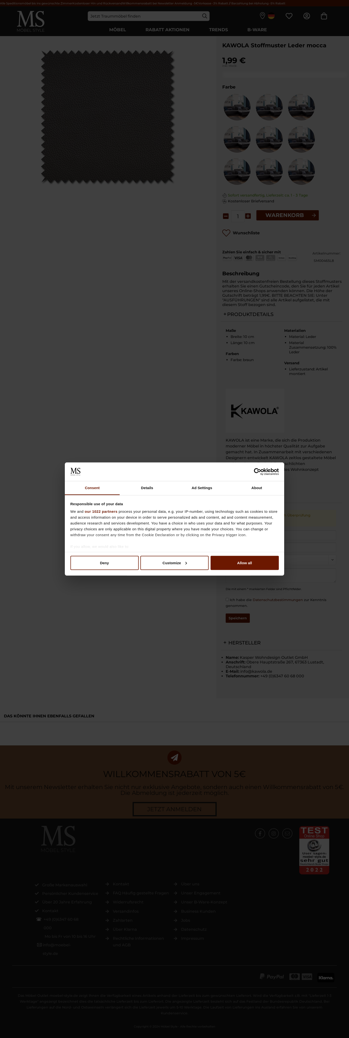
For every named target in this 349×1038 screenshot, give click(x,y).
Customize (175, 563)
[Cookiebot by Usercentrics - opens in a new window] (257, 471)
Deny (104, 563)
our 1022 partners (101, 511)
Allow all (244, 563)
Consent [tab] (92, 488)
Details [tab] (147, 488)
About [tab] (257, 488)
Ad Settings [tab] (202, 488)
